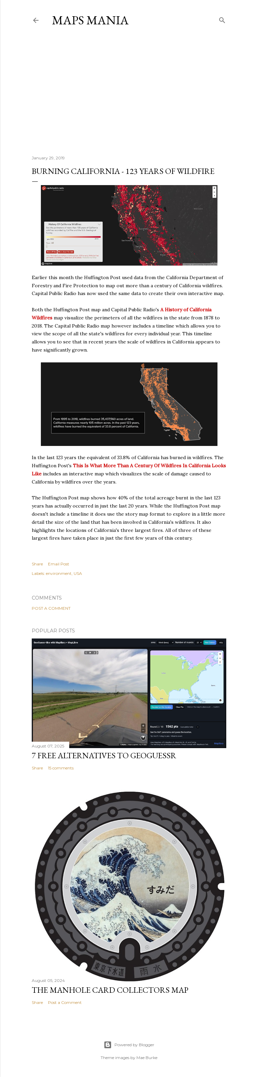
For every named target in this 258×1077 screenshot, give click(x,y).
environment (59, 573)
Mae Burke (146, 1057)
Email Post (58, 563)
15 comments (61, 767)
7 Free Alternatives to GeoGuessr (104, 755)
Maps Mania (90, 20)
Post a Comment (51, 608)
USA (78, 573)
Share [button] (37, 563)
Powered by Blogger (129, 1045)
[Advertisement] (129, 91)
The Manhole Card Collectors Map (110, 990)
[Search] (222, 18)
